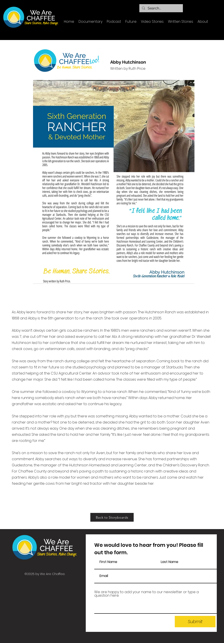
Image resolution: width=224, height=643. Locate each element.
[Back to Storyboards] (112, 517)
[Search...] (161, 8)
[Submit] (195, 621)
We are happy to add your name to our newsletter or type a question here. (146, 593)
